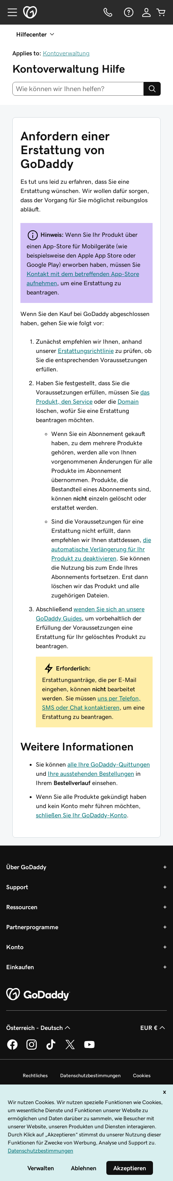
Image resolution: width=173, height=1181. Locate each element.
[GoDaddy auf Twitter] (70, 1048)
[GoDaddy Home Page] (38, 994)
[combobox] (78, 88)
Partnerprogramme (32, 927)
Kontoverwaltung (66, 53)
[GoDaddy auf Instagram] (31, 1048)
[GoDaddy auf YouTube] (89, 1048)
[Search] (152, 89)
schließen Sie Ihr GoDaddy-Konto (81, 815)
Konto (15, 947)
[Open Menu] (9, 12)
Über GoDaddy (26, 867)
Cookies (142, 1075)
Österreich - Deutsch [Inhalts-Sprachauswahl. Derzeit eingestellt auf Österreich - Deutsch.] (39, 1027)
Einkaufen (20, 967)
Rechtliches (35, 1075)
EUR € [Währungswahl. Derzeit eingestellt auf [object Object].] (153, 1027)
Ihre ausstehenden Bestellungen (91, 773)
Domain (128, 401)
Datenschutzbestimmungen (90, 1075)
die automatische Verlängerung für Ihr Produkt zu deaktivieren (101, 549)
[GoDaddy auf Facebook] (12, 1048)
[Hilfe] (128, 12)
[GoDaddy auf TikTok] (51, 1048)
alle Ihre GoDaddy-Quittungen (108, 764)
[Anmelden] (146, 12)
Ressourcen (21, 907)
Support (17, 887)
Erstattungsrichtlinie (86, 351)
